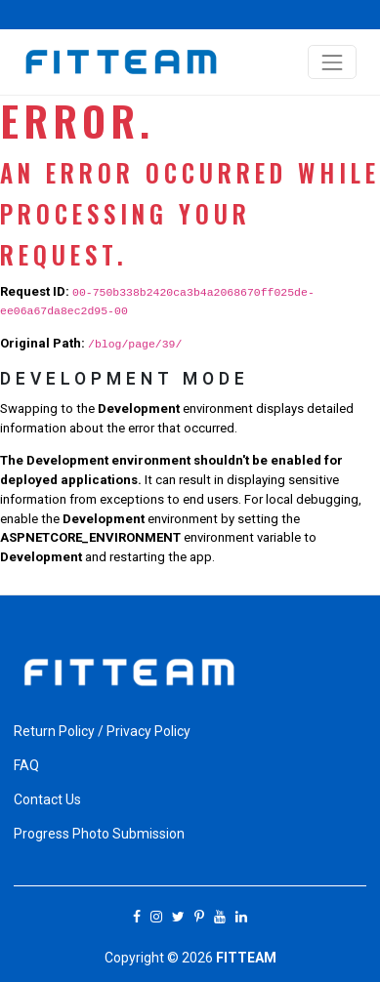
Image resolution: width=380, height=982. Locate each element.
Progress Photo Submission (99, 833)
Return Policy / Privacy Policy (102, 731)
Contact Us (47, 799)
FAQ (26, 765)
